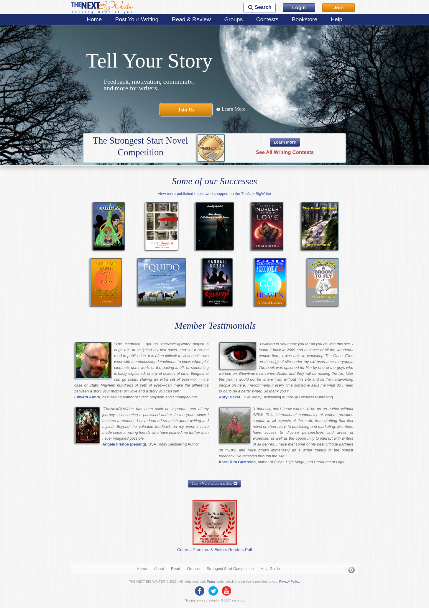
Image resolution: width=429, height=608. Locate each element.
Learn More (230, 109)
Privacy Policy (289, 581)
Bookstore (304, 19)
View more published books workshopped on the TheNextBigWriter (214, 193)
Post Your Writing (137, 19)
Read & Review (191, 19)
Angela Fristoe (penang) (124, 444)
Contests (267, 19)
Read (175, 568)
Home (94, 19)
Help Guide (270, 568)
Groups (233, 19)
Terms (211, 581)
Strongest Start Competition (230, 568)
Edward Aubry (87, 397)
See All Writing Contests (285, 152)
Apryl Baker (229, 397)
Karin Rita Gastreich (237, 462)
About (159, 568)
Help (336, 19)
